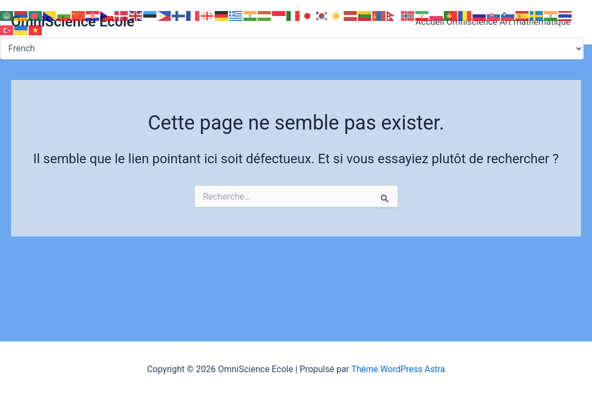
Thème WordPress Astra (398, 369)
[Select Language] (292, 48)
